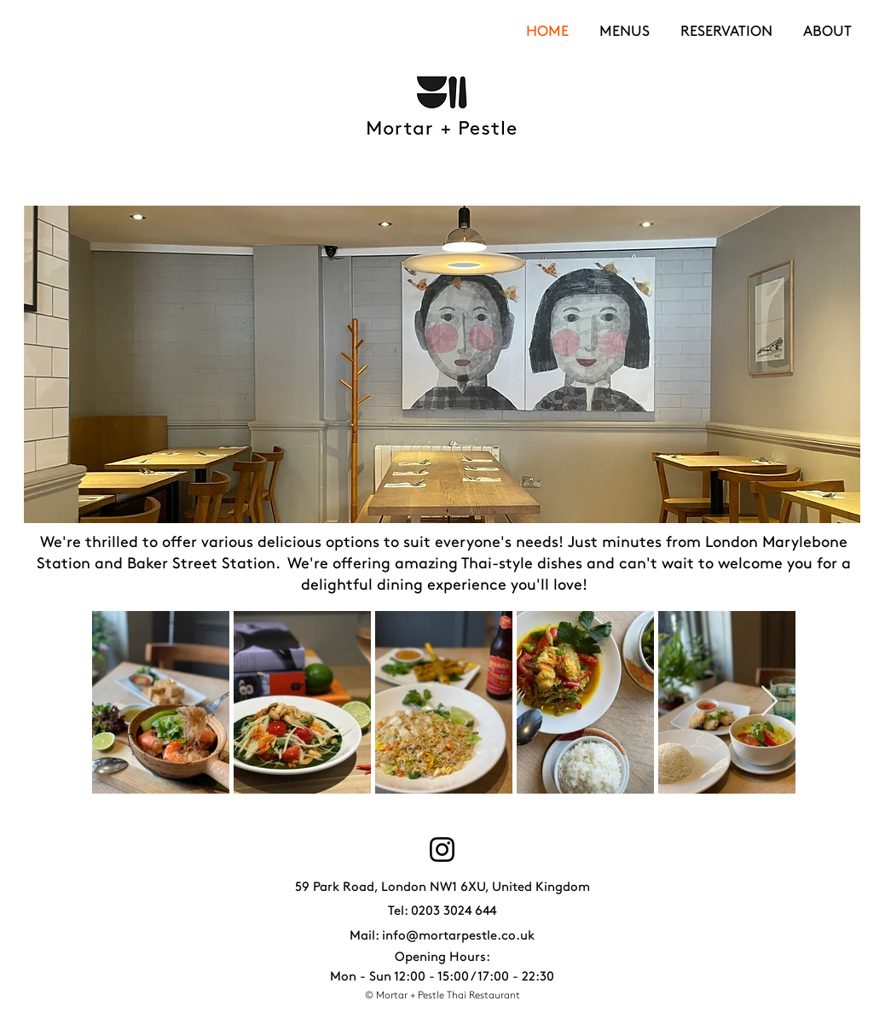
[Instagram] (442, 849)
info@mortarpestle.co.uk (458, 935)
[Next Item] (769, 702)
